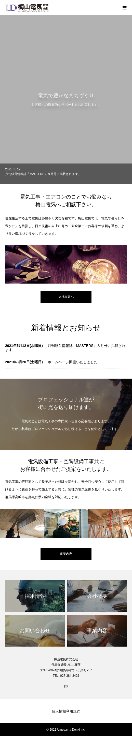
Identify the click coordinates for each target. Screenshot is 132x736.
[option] (66, 173)
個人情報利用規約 (66, 711)
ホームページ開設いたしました (73, 362)
